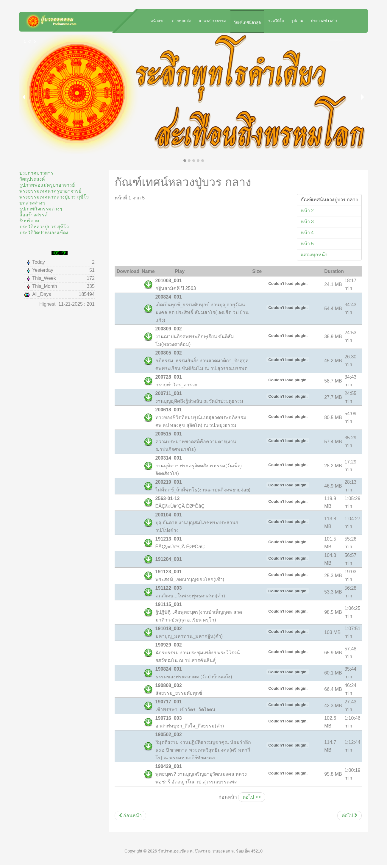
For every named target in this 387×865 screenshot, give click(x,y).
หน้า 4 (307, 232)
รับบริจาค (29, 220)
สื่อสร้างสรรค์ (33, 214)
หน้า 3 (307, 221)
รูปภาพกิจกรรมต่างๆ (40, 208)
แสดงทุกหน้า (314, 254)
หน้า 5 (307, 243)
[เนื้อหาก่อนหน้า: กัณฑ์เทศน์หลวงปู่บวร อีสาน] (130, 815)
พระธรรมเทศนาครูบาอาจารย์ (50, 190)
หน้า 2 (307, 210)
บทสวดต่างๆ (32, 202)
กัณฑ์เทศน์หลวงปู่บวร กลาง (329, 199)
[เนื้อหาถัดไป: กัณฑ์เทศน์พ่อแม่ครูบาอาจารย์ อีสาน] (349, 815)
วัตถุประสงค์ (32, 179)
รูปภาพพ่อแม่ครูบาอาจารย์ (47, 185)
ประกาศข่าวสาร (36, 173)
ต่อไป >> (252, 797)
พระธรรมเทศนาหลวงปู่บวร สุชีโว (54, 196)
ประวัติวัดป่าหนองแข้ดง (43, 232)
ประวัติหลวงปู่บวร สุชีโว (44, 226)
